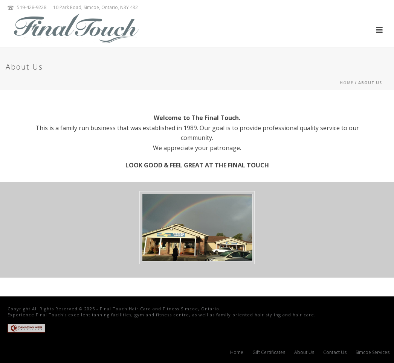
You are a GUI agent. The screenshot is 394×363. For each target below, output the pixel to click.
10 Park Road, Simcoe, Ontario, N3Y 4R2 (95, 7)
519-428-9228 (31, 7)
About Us (304, 352)
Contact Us (335, 352)
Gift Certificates (268, 352)
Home (346, 82)
